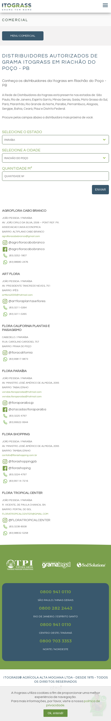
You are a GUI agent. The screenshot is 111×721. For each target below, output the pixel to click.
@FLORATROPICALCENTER (26, 520)
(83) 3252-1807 (18, 255)
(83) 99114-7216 (18, 481)
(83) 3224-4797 (18, 474)
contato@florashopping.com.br (19, 455)
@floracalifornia (17, 352)
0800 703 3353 (56, 640)
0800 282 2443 (55, 608)
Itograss (16, 7)
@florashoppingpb (19, 461)
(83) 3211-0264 (18, 307)
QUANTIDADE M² (17, 168)
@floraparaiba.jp (18, 403)
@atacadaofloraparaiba (24, 409)
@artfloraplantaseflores (24, 301)
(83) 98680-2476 (18, 262)
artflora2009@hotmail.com (17, 295)
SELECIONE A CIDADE (21, 150)
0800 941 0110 (55, 591)
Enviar (100, 189)
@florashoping (16, 468)
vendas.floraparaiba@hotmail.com (22, 392)
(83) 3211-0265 (18, 314)
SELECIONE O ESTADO (22, 132)
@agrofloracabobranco (23, 242)
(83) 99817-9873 (18, 359)
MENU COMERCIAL (22, 35)
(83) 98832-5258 (18, 533)
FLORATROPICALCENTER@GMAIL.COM (25, 514)
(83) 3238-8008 (18, 526)
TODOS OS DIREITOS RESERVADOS (71, 679)
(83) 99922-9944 (18, 422)
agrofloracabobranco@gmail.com (21, 236)
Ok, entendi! (55, 713)
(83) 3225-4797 (18, 416)
